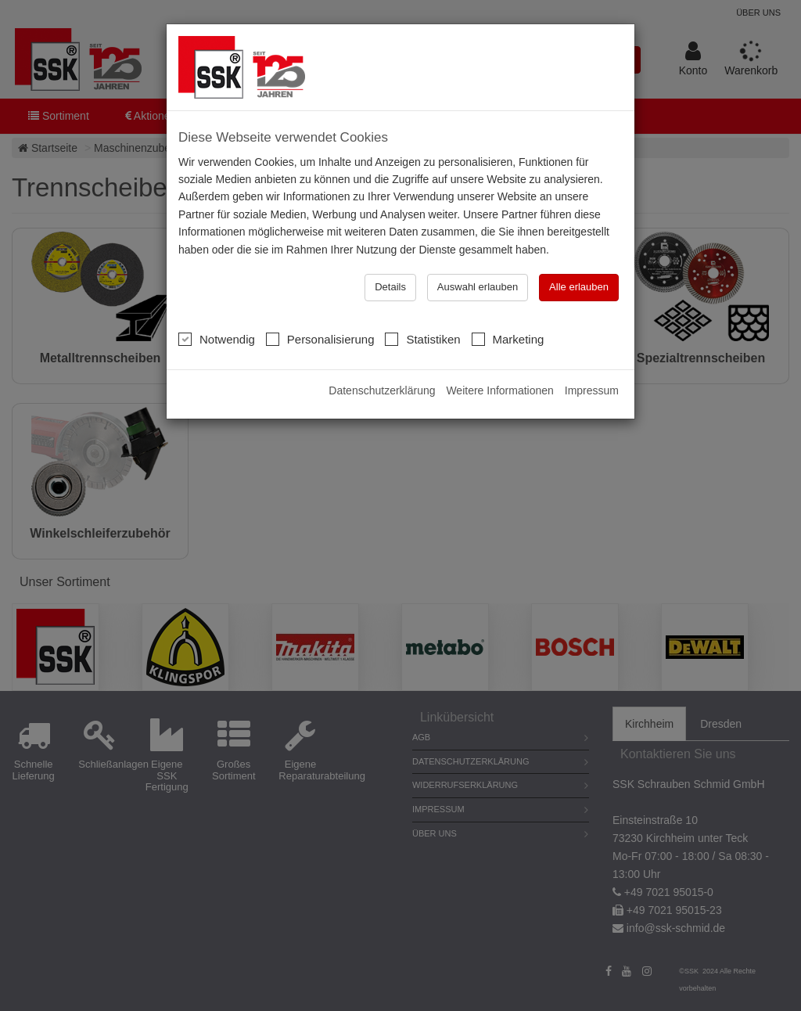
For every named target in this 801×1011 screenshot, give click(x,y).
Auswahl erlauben (477, 287)
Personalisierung (320, 339)
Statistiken (422, 339)
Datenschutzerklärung (382, 390)
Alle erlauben (579, 287)
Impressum (592, 390)
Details (390, 287)
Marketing (508, 339)
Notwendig (216, 339)
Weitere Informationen (499, 390)
